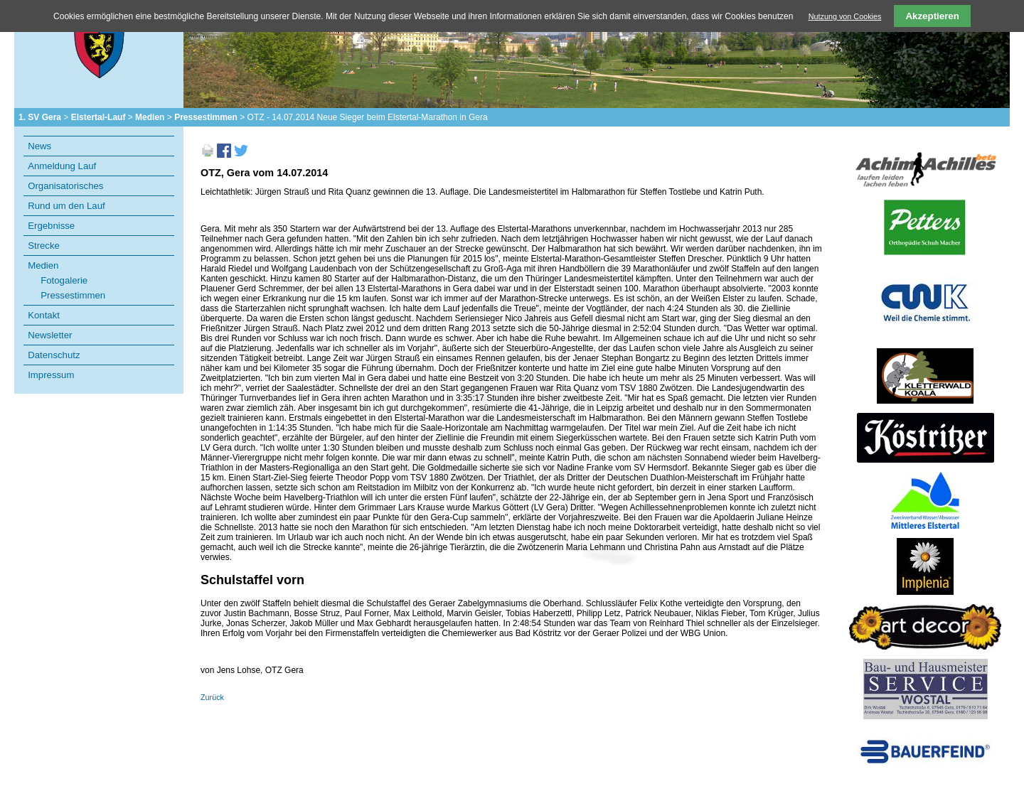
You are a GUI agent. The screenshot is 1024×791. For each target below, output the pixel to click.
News (39, 146)
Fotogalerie (64, 280)
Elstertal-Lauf (98, 117)
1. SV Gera (39, 117)
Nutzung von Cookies (845, 16)
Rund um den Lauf (66, 205)
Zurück (212, 697)
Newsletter (50, 335)
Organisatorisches (65, 186)
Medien (149, 117)
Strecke (44, 245)
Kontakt (44, 315)
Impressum (51, 375)
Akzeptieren (932, 16)
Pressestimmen (206, 117)
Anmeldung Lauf (62, 166)
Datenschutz (54, 355)
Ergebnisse (51, 225)
